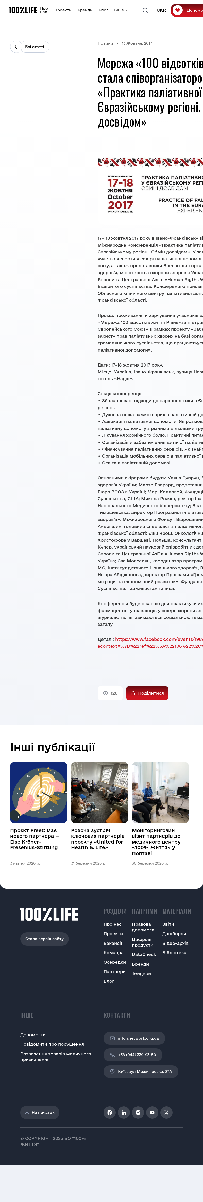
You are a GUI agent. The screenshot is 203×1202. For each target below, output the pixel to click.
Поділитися (151, 693)
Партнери (115, 971)
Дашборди (174, 933)
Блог (103, 10)
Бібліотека (174, 952)
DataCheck (144, 954)
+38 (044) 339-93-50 (133, 1055)
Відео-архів (175, 943)
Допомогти (33, 1034)
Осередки (115, 962)
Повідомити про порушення (52, 1044)
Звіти (168, 924)
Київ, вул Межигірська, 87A (141, 1071)
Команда (114, 952)
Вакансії (113, 943)
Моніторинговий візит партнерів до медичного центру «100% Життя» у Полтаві (156, 842)
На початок (40, 1112)
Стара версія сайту (44, 939)
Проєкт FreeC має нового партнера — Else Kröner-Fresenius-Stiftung (35, 839)
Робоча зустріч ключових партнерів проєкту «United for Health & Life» (97, 839)
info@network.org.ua (134, 1038)
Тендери (141, 973)
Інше (119, 10)
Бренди (85, 10)
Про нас (44, 10)
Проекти (63, 10)
